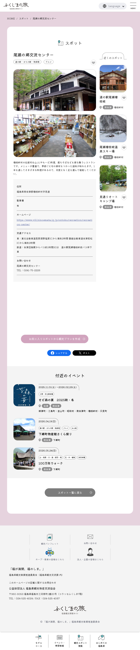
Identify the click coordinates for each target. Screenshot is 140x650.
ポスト (86, 353)
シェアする (61, 353)
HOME (11, 18)
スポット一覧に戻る (75, 492)
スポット (24, 18)
